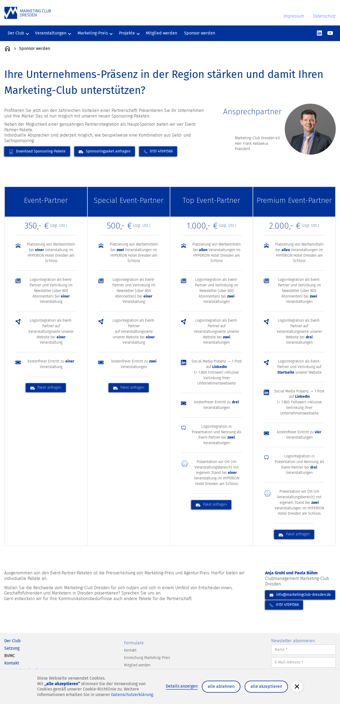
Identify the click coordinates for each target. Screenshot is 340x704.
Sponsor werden (199, 33)
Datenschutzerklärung (132, 694)
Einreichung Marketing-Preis (147, 657)
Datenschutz (324, 16)
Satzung (11, 648)
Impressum (293, 16)
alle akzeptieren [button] (266, 686)
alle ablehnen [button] (221, 686)
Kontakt (11, 663)
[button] (297, 686)
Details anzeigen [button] (182, 686)
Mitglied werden (161, 33)
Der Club (12, 640)
